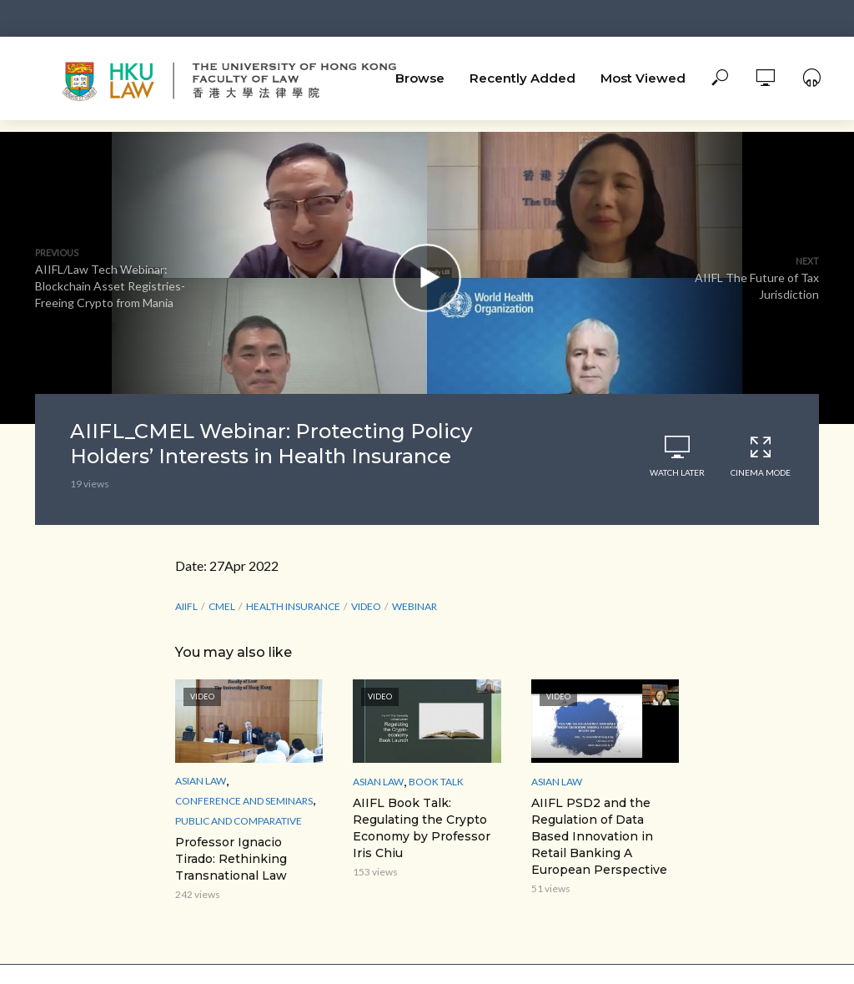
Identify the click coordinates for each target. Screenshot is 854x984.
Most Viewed (643, 78)
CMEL (221, 606)
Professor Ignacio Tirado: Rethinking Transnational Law (231, 859)
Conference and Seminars (244, 801)
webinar (414, 606)
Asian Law (200, 781)
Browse (420, 78)
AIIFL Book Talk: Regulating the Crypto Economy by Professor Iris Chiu (421, 827)
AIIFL (186, 606)
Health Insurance (293, 606)
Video (366, 606)
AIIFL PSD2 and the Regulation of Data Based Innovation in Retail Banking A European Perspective (599, 836)
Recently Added (522, 78)
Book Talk (436, 781)
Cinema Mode (760, 456)
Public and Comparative (238, 821)
